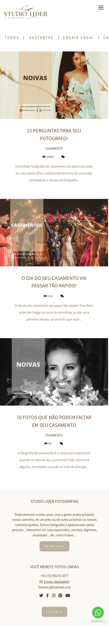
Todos (12, 37)
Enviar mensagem (56, 581)
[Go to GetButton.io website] (98, 621)
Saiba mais (54, 546)
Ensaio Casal (78, 37)
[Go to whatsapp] (98, 612)
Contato (54, 612)
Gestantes (41, 37)
